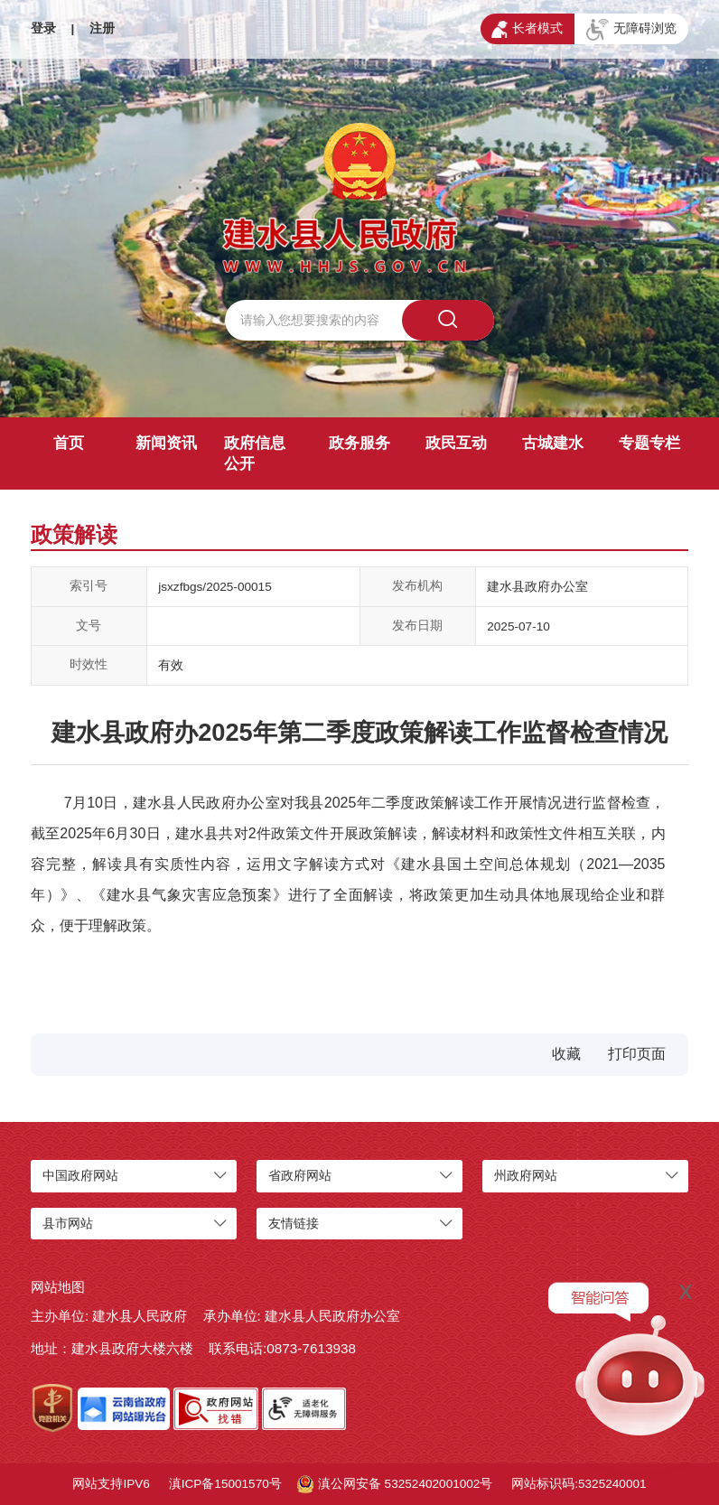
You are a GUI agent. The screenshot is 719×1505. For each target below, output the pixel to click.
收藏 (566, 1053)
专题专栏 (649, 443)
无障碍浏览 (631, 30)
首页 (68, 443)
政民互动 (456, 443)
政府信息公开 (254, 453)
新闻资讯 (166, 443)
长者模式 (527, 30)
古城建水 (553, 443)
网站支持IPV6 (110, 1484)
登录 (43, 28)
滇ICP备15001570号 (225, 1484)
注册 (102, 28)
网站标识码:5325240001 (578, 1484)
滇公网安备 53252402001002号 (395, 1484)
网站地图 (58, 1287)
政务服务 (359, 443)
